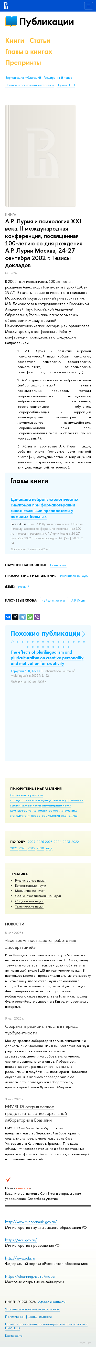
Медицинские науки (30, 890)
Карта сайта (13, 1335)
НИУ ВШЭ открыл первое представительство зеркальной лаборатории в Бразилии (36, 1113)
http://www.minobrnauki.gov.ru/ (31, 1221)
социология (51, 815)
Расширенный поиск (58, 78)
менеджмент (20, 815)
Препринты (23, 62)
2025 (48, 841)
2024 (57, 841)
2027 (31, 841)
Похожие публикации (45, 633)
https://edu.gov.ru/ (21, 1240)
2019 (31, 848)
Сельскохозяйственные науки (38, 895)
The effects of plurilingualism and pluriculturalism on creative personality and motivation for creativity (47, 657)
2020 (23, 848)
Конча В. (37, 671)
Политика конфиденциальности (28, 1316)
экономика (69, 815)
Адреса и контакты (52, 1302)
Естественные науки (30, 885)
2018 (40, 848)
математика (68, 810)
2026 (40, 841)
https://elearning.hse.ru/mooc (30, 1276)
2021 (14, 848)
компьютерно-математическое (34, 810)
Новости (14, 924)
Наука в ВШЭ (66, 85)
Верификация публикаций (23, 78)
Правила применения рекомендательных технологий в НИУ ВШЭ (46, 1326)
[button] (12, 641)
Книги (14, 40)
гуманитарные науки (25, 805)
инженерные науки (56, 805)
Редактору (84, 1342)
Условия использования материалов (32, 1309)
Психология (58, 565)
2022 (75, 841)
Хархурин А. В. (20, 671)
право (35, 815)
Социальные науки (29, 901)
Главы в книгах (28, 51)
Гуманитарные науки (30, 880)
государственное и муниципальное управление (46, 800)
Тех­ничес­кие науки (29, 906)
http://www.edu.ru (20, 1258)
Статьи (39, 40)
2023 (66, 841)
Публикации (46, 21)
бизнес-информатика (26, 795)
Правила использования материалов (29, 85)
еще (49, 848)
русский (23, 587)
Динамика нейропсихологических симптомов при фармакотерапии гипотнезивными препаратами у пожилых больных (45, 507)
